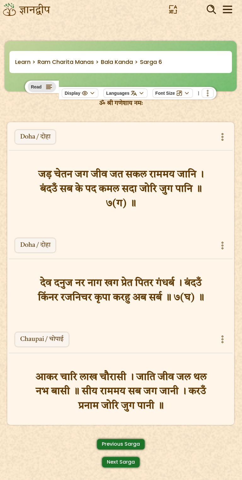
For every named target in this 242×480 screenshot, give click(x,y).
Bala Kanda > (119, 62)
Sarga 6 (151, 62)
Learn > (25, 62)
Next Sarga (121, 462)
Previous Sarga (121, 444)
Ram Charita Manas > (68, 62)
